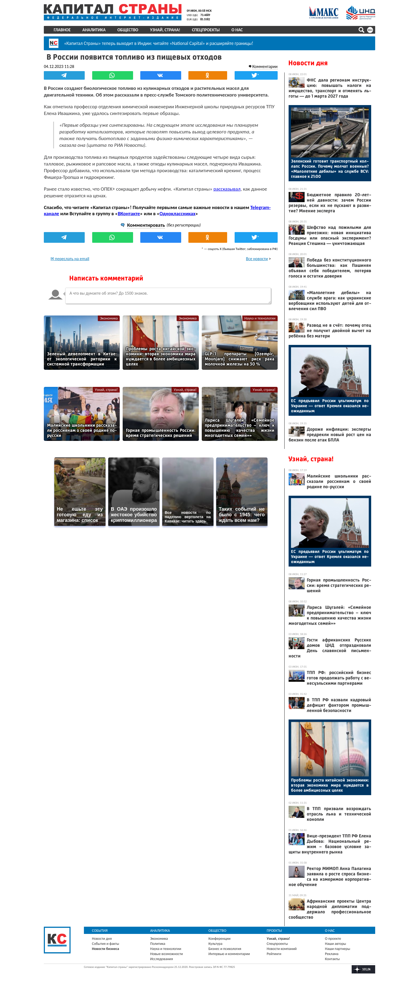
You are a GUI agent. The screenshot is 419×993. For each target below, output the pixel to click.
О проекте (333, 938)
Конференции (219, 938)
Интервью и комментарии (229, 954)
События (100, 930)
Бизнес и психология (224, 948)
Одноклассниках (178, 213)
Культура (215, 943)
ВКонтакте (129, 213)
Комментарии (265, 66)
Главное (62, 29)
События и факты (105, 943)
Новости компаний (282, 948)
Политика (157, 943)
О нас (237, 29)
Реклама (332, 954)
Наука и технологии (260, 318)
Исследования (161, 959)
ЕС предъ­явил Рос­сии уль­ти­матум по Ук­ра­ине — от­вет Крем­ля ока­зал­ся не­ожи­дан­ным (330, 405)
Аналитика (94, 29)
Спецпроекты (206, 29)
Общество (127, 29)
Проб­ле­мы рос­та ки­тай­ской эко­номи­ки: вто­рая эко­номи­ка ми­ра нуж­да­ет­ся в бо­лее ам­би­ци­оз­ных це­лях (330, 785)
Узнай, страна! (165, 29)
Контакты (332, 959)
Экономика (109, 318)
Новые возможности (166, 954)
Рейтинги (274, 954)
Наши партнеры (337, 948)
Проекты (274, 930)
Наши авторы (335, 943)
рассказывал (227, 189)
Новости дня (308, 63)
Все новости (257, 258)
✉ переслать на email (70, 258)
